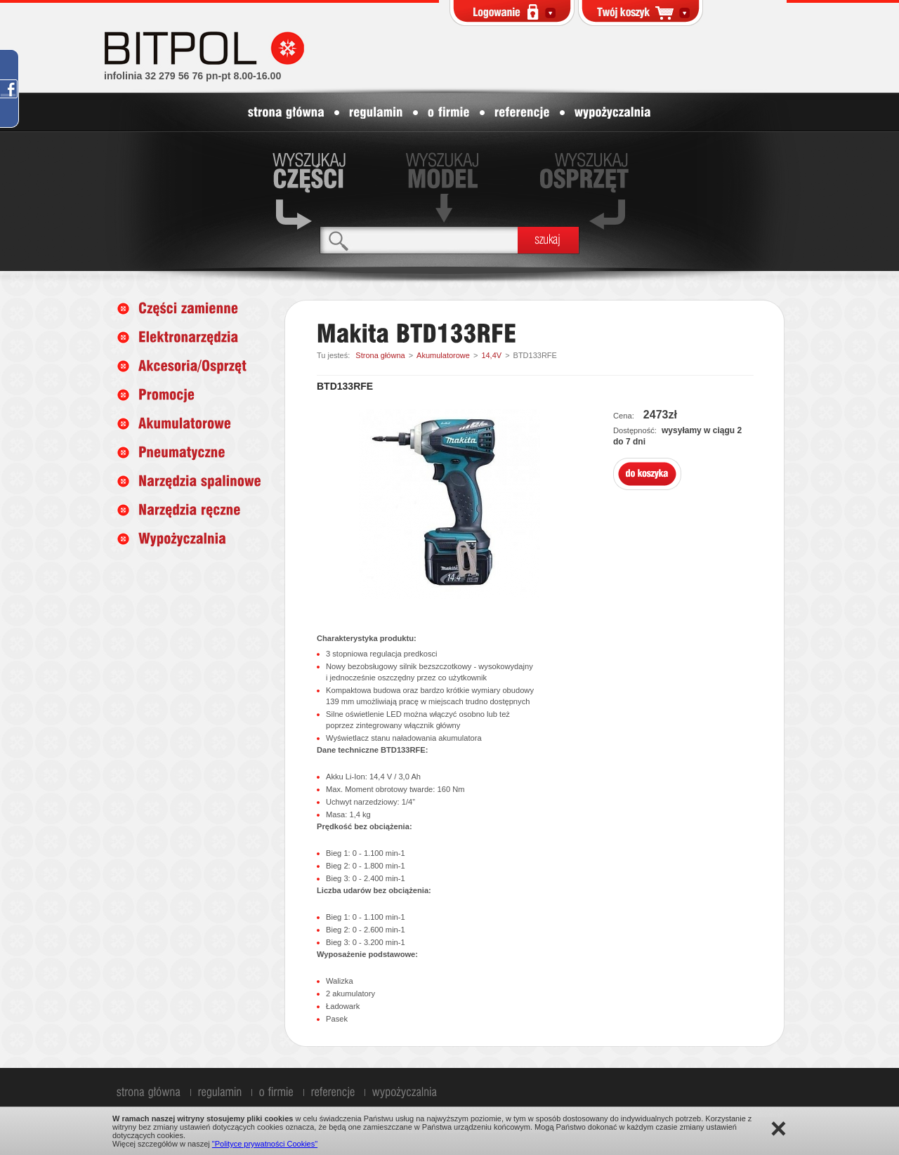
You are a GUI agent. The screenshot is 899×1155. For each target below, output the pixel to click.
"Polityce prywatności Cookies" (264, 1144)
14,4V (491, 355)
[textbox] (419, 240)
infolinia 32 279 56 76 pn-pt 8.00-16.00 (192, 75)
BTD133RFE (535, 355)
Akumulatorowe (443, 355)
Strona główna (380, 355)
